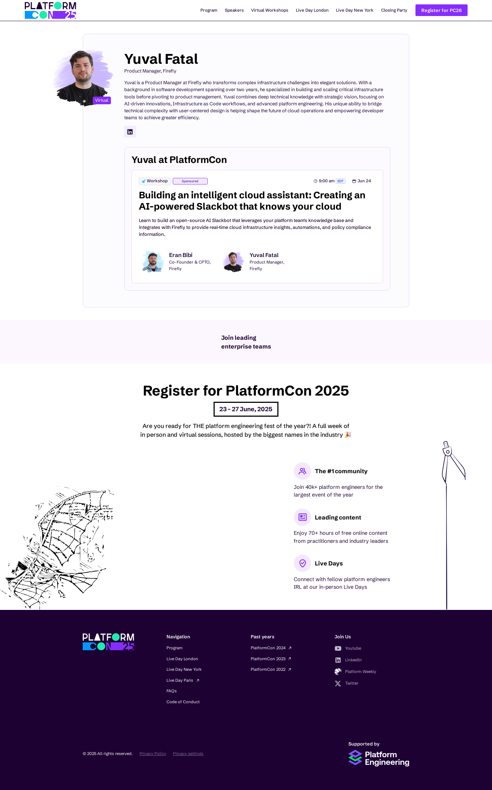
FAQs (172, 690)
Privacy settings (188, 753)
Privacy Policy (153, 753)
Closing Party (394, 10)
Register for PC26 (441, 10)
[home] (50, 10)
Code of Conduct (183, 701)
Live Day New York (355, 10)
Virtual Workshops (269, 10)
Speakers (234, 10)
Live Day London (312, 10)
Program (208, 10)
